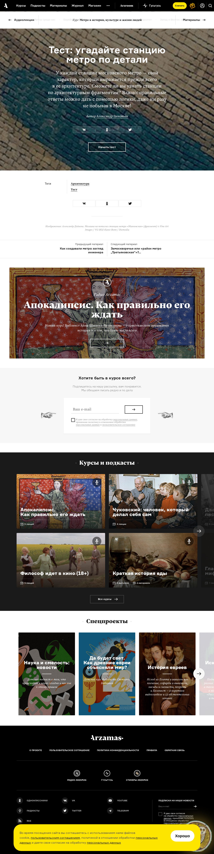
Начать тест (107, 147)
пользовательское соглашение (118, 424)
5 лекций (29, 524)
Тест (74, 189)
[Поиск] (210, 5)
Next (199, 531)
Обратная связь (175, 750)
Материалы (191, 20)
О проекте (35, 750)
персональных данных (104, 842)
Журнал (78, 5)
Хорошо (182, 836)
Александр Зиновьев (112, 116)
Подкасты (38, 5)
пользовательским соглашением (55, 838)
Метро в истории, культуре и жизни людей (107, 20)
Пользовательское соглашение (69, 750)
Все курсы (105, 599)
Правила (152, 750)
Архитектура (80, 183)
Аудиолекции (24, 20)
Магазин (94, 5)
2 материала (143, 583)
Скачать (179, 5)
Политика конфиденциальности (118, 750)
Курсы (21, 5)
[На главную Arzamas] (5, 5)
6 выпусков (123, 583)
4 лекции (121, 524)
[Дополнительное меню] (108, 5)
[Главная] (107, 737)
